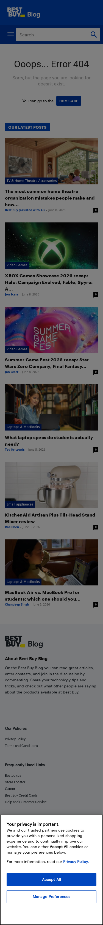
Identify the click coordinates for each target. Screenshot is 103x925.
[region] (51, 869)
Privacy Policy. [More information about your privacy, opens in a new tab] (76, 861)
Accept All (51, 879)
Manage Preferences (52, 896)
